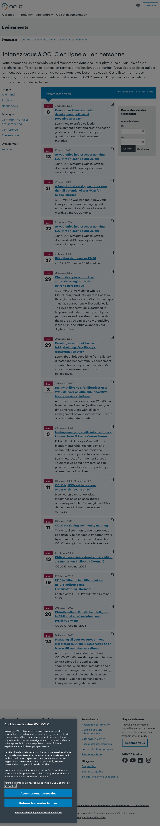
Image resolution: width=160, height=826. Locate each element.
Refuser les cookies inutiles (38, 803)
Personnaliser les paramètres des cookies (38, 812)
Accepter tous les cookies (38, 793)
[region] (38, 771)
